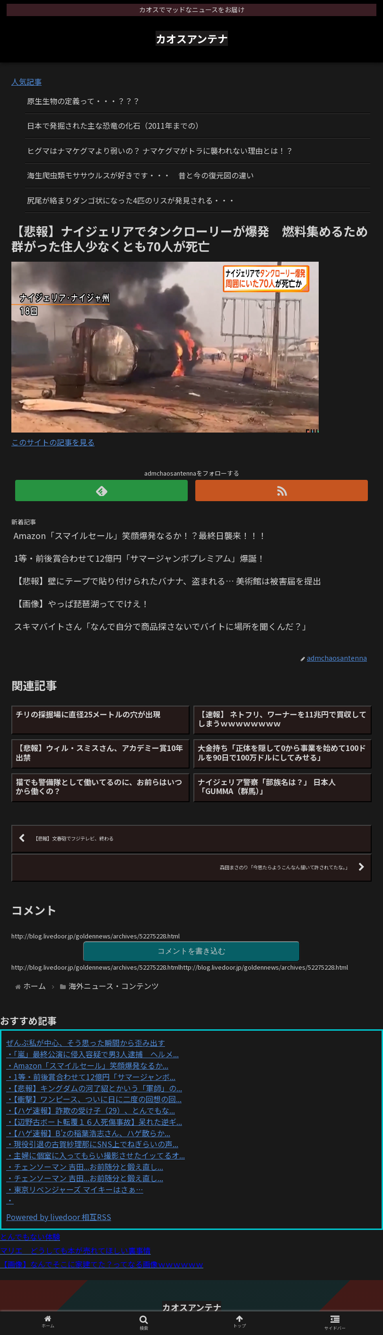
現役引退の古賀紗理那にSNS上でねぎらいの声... (96, 1143)
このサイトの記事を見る (53, 442)
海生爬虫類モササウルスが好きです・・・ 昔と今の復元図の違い (140, 175)
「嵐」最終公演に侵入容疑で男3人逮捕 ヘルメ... (96, 1054)
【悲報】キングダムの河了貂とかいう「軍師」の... (98, 1088)
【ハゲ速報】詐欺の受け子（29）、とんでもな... (94, 1110)
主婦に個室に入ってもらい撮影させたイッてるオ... (99, 1155)
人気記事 (26, 81)
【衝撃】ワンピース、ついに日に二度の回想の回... (98, 1099)
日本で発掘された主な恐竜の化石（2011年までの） (115, 125)
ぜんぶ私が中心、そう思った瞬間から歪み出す (85, 1042)
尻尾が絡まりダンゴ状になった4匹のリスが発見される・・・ (131, 200)
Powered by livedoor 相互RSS (58, 1216)
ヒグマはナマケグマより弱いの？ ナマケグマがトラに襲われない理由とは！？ (160, 150)
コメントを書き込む (191, 951)
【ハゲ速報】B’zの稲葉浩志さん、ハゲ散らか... (92, 1133)
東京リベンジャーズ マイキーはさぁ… (78, 1189)
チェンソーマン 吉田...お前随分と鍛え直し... (88, 1166)
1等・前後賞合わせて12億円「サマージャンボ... (94, 1076)
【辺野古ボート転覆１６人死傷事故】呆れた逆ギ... (98, 1121)
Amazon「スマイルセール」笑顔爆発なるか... (91, 1065)
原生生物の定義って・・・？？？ (83, 100)
